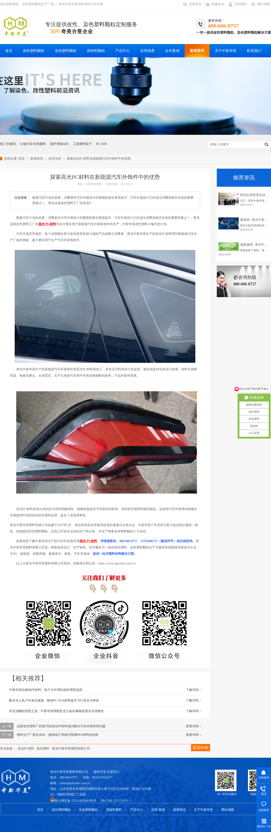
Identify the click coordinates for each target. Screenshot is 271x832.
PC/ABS (101, 144)
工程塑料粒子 (82, 144)
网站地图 (259, 4)
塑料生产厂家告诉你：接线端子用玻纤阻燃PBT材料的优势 (57, 734)
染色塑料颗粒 (88, 809)
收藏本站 (214, 4)
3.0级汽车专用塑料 (33, 144)
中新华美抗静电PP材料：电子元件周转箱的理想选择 (45, 690)
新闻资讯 (37, 158)
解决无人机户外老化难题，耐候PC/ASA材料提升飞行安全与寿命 (54, 700)
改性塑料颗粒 (61, 809)
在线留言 (191, 4)
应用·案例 (158, 809)
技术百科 (55, 158)
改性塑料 (43, 748)
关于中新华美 (203, 809)
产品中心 (136, 809)
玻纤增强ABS (59, 144)
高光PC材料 (26, 748)
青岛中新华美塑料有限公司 (71, 748)
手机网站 (237, 4)
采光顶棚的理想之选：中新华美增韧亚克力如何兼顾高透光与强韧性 (56, 711)
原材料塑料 (114, 809)
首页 (22, 158)
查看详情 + (193, 726)
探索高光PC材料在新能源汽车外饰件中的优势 (99, 158)
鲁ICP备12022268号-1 (116, 800)
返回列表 (200, 747)
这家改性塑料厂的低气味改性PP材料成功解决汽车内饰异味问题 (61, 726)
